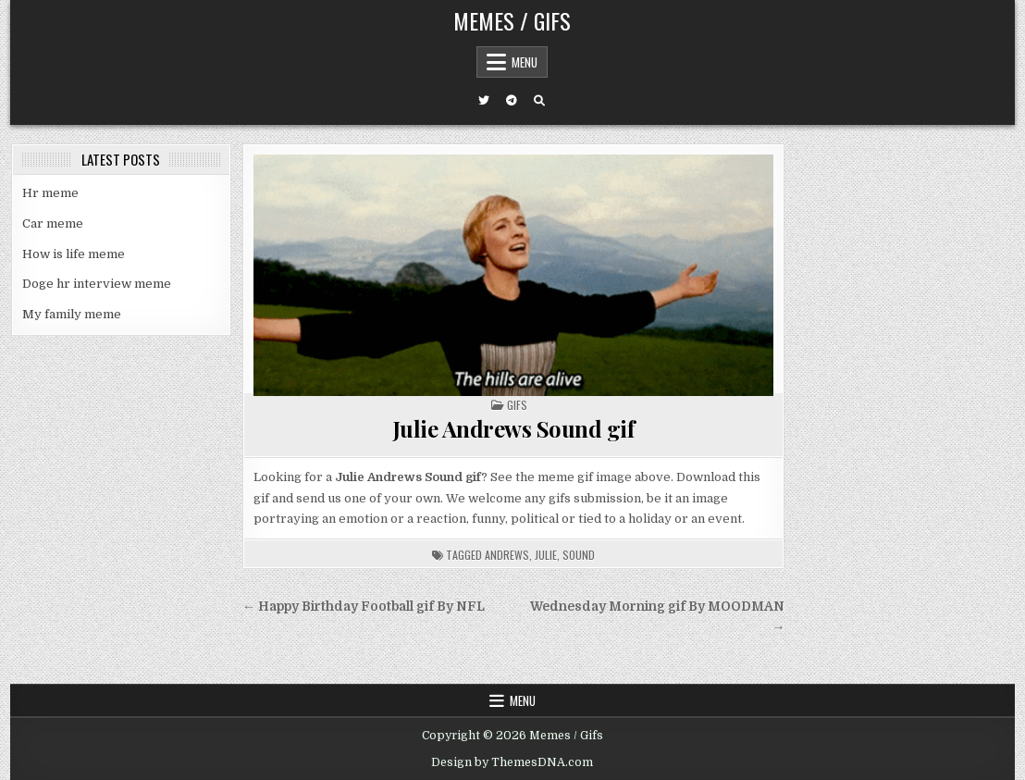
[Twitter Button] (484, 101)
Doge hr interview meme (96, 284)
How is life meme (73, 254)
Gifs (517, 405)
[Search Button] (539, 101)
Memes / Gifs (512, 20)
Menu (524, 62)
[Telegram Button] (512, 101)
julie (546, 555)
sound (578, 555)
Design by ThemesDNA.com (512, 762)
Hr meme (50, 193)
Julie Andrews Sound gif (514, 428)
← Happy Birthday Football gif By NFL (363, 606)
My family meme (71, 314)
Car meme (52, 223)
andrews (507, 555)
